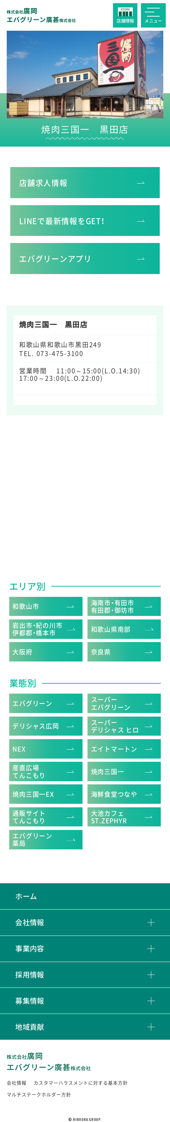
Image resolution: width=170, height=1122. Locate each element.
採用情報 (29, 974)
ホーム (26, 896)
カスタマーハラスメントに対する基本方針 (81, 1082)
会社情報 (29, 922)
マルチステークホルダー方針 (39, 1094)
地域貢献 (29, 1027)
